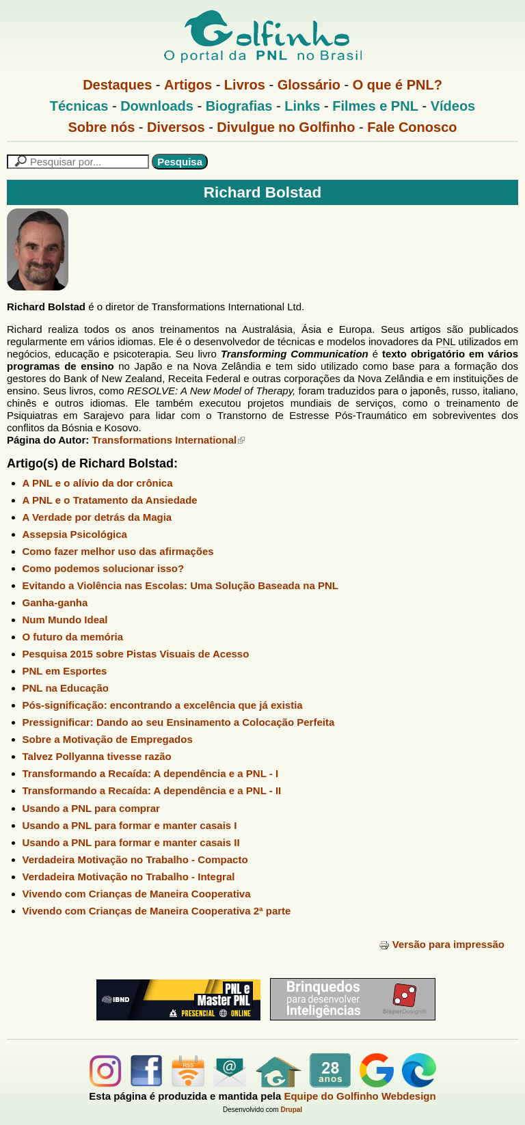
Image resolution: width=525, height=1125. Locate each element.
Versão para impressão (441, 944)
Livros (244, 84)
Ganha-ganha (55, 602)
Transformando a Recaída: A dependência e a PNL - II (152, 790)
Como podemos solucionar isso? (104, 568)
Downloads (156, 105)
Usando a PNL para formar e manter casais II (131, 842)
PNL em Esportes (65, 671)
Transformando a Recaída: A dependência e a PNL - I (151, 773)
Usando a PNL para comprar (91, 808)
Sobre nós (101, 127)
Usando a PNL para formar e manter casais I (130, 825)
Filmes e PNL (375, 105)
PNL (445, 341)
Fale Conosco (412, 127)
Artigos (188, 84)
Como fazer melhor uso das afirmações (118, 551)
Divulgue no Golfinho (286, 127)
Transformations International (168, 440)
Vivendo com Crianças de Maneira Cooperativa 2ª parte (157, 911)
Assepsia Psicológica (75, 534)
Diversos (176, 127)
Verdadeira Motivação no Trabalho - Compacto (135, 859)
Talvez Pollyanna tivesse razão (97, 756)
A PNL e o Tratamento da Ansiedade (110, 500)
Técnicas (79, 105)
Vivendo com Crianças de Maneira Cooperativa (137, 893)
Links (302, 105)
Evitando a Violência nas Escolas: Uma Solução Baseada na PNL (180, 585)
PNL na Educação (66, 688)
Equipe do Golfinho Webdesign (359, 1096)
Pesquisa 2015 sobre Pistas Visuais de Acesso (136, 654)
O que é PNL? (397, 84)
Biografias (239, 105)
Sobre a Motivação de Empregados (108, 739)
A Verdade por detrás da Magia (97, 517)
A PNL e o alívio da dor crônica (98, 483)
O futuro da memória (73, 636)
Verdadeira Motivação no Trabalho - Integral (129, 876)
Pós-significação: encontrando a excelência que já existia (163, 705)
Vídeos (453, 105)
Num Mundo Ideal (65, 619)
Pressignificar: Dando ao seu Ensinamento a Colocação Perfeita (179, 722)
